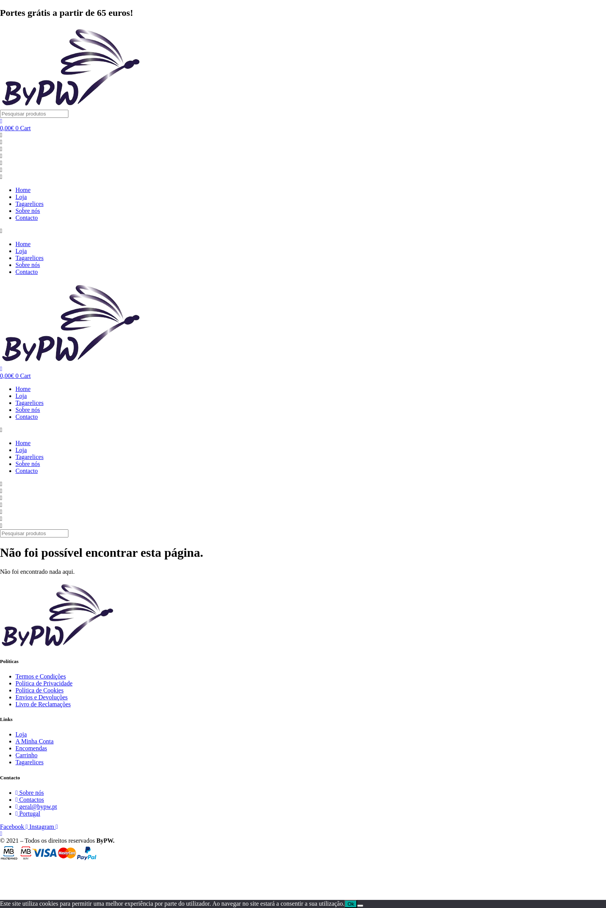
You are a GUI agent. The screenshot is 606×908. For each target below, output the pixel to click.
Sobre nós (27, 210)
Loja (21, 197)
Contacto (26, 217)
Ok (350, 904)
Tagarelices (29, 204)
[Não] (360, 906)
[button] (303, 231)
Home (23, 190)
